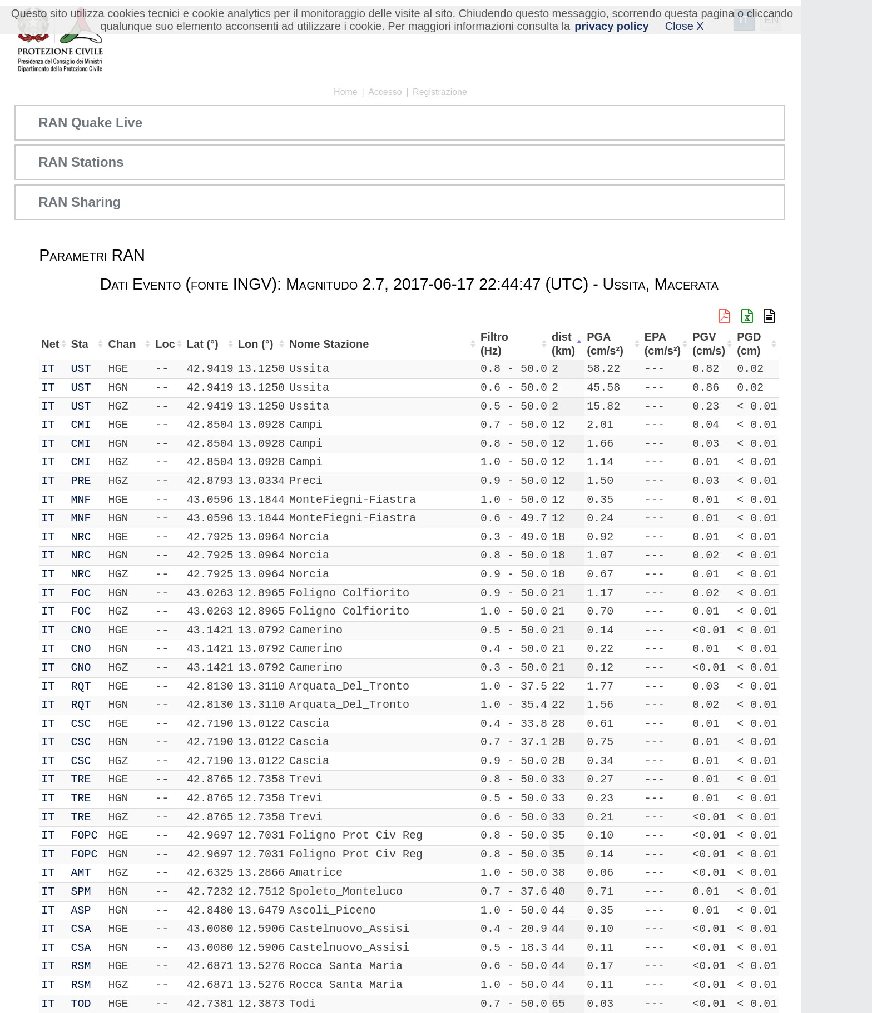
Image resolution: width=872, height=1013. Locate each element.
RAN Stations (80, 161)
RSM (82, 966)
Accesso (385, 92)
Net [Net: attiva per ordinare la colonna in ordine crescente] (50, 344)
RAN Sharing (79, 201)
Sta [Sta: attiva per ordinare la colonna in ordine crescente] (81, 344)
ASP (82, 910)
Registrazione (440, 92)
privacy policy (611, 26)
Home (346, 92)
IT (47, 368)
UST (82, 368)
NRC (82, 537)
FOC (82, 593)
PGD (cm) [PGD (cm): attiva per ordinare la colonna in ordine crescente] (748, 344)
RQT (82, 686)
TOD (82, 1003)
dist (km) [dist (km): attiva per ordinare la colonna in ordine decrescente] (565, 344)
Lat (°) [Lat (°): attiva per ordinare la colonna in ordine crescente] (193, 344)
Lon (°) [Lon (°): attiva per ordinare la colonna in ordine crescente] (248, 344)
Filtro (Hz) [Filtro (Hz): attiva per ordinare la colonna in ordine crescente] (494, 344)
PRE (82, 480)
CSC (82, 723)
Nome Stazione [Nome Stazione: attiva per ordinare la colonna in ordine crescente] (323, 344)
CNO (82, 630)
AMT (82, 872)
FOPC (85, 835)
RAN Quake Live (90, 122)
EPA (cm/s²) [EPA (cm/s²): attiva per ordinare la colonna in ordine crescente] (658, 344)
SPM (82, 891)
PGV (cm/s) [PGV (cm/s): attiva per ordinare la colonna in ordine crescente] (706, 344)
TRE (82, 779)
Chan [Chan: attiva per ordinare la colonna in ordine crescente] (118, 344)
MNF (82, 499)
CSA (82, 928)
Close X (684, 26)
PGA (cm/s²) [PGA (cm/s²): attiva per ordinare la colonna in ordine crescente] (608, 344)
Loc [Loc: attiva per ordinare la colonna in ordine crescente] (155, 344)
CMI (82, 424)
